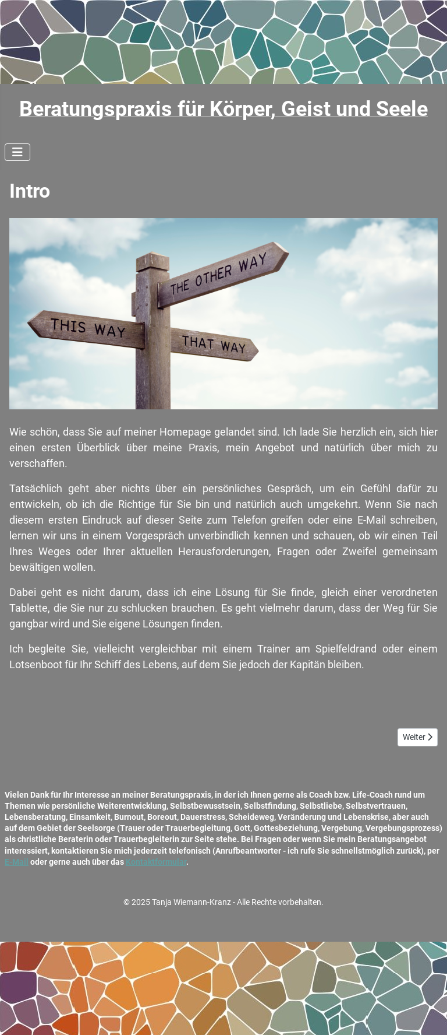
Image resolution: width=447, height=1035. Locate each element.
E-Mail (17, 861)
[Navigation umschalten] (17, 152)
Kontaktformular (156, 861)
